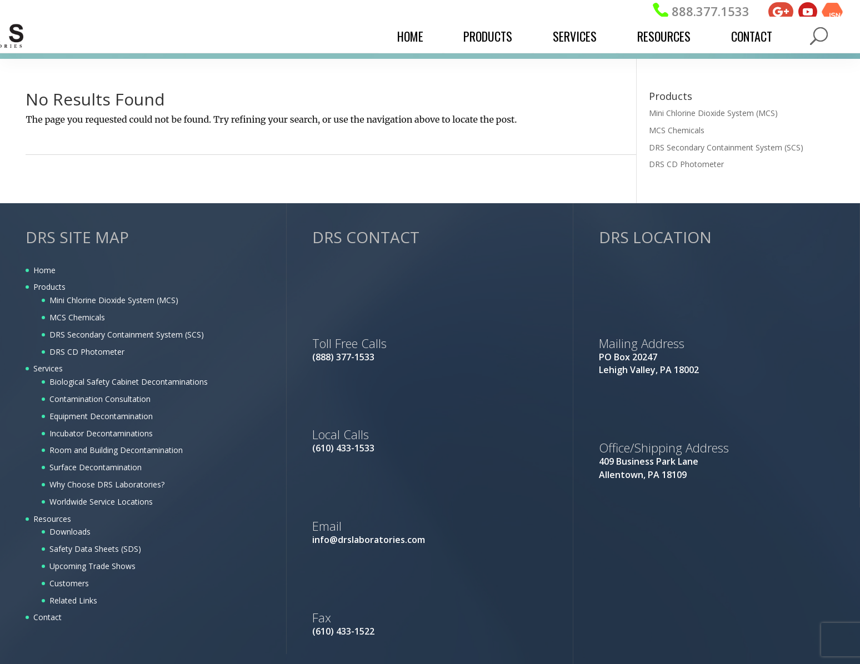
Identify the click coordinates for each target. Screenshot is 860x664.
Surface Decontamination (95, 467)
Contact (751, 36)
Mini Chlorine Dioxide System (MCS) (713, 113)
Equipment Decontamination (101, 416)
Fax (321, 617)
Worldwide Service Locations (101, 501)
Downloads (70, 531)
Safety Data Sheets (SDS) (95, 549)
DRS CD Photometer (686, 164)
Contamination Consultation (100, 399)
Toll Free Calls (349, 343)
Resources (664, 36)
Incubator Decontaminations (101, 433)
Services (575, 36)
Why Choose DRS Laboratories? (106, 484)
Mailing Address (641, 343)
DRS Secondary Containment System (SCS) (726, 147)
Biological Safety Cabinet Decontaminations (128, 381)
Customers (69, 583)
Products (487, 36)
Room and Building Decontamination (116, 450)
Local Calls (340, 434)
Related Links (73, 600)
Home (410, 36)
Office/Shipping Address (664, 447)
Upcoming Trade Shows (92, 566)
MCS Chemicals (676, 130)
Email (327, 525)
